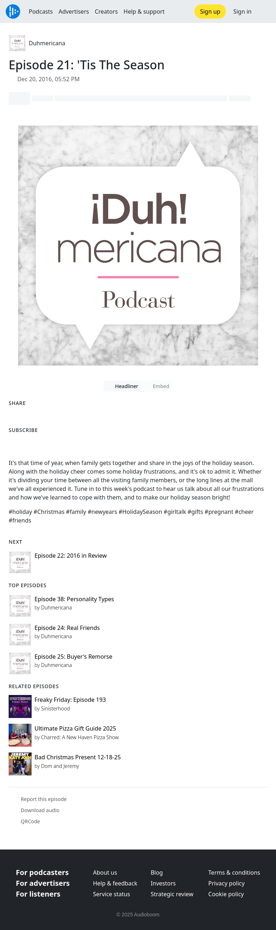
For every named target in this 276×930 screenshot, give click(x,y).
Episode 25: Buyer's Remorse (73, 656)
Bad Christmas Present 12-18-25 (77, 757)
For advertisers (43, 883)
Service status (111, 894)
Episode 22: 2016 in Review (70, 556)
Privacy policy (226, 883)
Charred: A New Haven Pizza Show (80, 737)
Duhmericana (47, 43)
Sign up (210, 11)
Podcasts (41, 11)
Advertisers (74, 11)
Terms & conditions (234, 872)
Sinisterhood (55, 708)
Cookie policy (226, 894)
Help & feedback (115, 883)
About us (105, 872)
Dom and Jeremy (60, 766)
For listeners (38, 894)
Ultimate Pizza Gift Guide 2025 (75, 728)
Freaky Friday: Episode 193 (70, 700)
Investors (163, 883)
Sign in (242, 11)
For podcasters (42, 872)
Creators (106, 11)
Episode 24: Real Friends (67, 628)
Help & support (144, 11)
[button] (263, 11)
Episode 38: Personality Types (74, 599)
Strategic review (172, 894)
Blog (157, 872)
